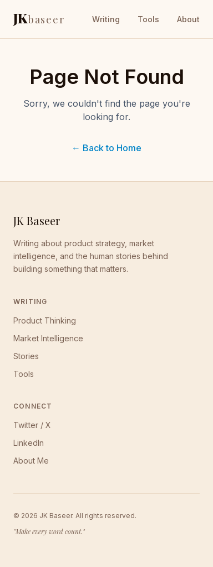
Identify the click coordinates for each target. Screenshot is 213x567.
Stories (26, 356)
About (188, 19)
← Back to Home (106, 147)
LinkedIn (28, 442)
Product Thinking (44, 320)
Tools (148, 19)
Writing (106, 19)
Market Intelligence (48, 338)
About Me (31, 460)
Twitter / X (32, 425)
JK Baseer (36, 220)
